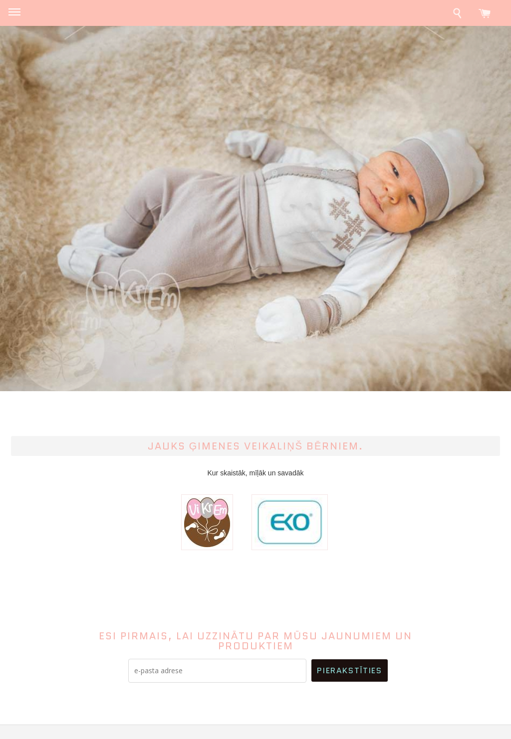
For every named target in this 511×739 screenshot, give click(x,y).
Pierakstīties (349, 670)
